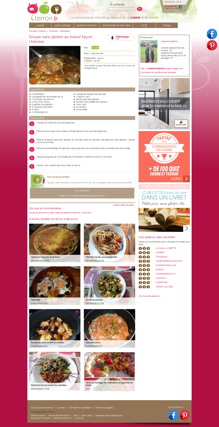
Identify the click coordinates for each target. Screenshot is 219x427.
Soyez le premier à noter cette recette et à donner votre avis (60, 212)
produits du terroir (87, 25)
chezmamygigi (39, 303)
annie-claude (164, 286)
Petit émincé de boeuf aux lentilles (48, 385)
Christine (161, 282)
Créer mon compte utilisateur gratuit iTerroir (82, 195)
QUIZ (144, 25)
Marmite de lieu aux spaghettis (101, 257)
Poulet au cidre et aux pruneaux (47, 342)
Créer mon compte (172, 8)
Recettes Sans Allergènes (108, 415)
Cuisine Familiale (166, 265)
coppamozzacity (169, 41)
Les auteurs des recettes (157, 237)
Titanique (161, 256)
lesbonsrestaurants (169, 261)
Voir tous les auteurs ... (150, 296)
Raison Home (38, 415)
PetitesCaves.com (62, 418)
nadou (160, 269)
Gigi (88, 389)
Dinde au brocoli (94, 300)
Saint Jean (86, 415)
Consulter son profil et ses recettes (158, 72)
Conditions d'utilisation (80, 407)
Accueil (33, 31)
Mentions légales (104, 407)
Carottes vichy (93, 342)
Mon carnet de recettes (58, 177)
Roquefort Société (40, 418)
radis (36, 109)
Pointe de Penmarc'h (59, 415)
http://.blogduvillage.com (161, 68)
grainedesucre (40, 260)
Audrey (160, 252)
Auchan (79, 418)
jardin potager (62, 25)
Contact (61, 407)
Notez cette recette (123, 205)
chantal (161, 278)
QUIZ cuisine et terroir (42, 407)
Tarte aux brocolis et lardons (45, 257)
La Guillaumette (166, 248)
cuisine (40, 25)
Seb (76, 415)
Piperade (35, 300)
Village (167, 25)
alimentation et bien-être (116, 25)
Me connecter (170, 6)
